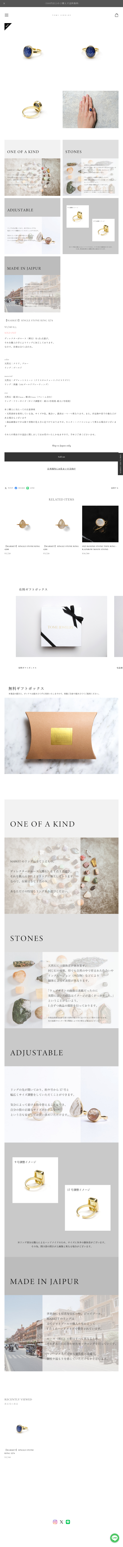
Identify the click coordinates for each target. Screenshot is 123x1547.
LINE (30, 488)
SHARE (20, 488)
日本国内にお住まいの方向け (61, 469)
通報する (115, 488)
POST (8, 488)
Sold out (61, 457)
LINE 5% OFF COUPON (120, 464)
